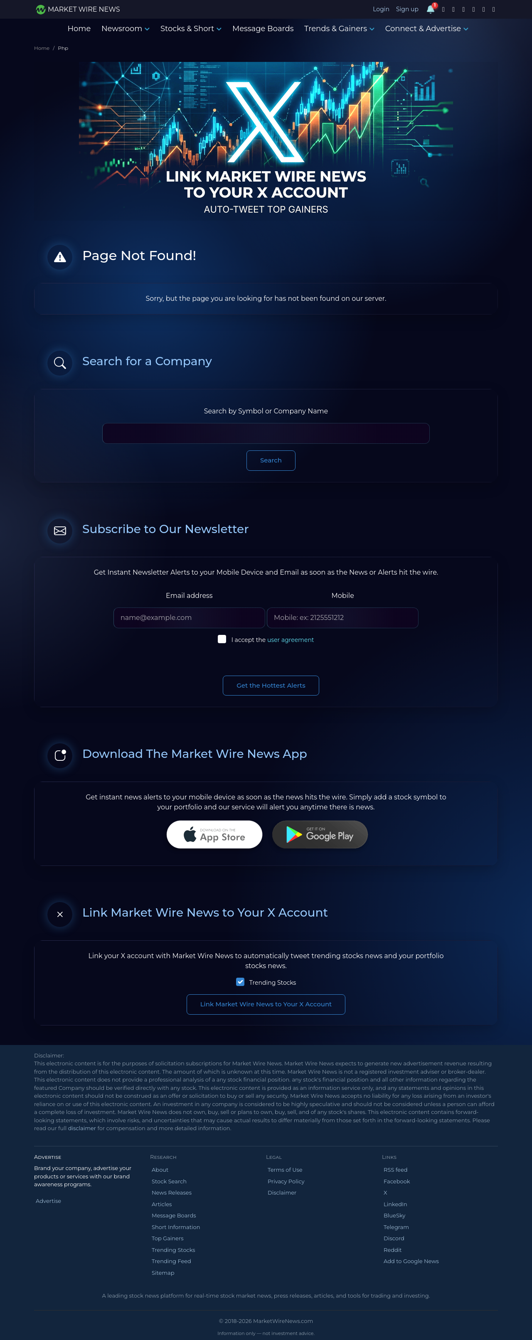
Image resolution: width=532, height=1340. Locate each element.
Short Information (176, 1227)
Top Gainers (168, 1238)
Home (79, 28)
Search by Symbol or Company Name (266, 411)
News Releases (172, 1192)
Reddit (393, 1250)
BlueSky (394, 1215)
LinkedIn (395, 1204)
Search (271, 460)
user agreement (290, 640)
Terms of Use (285, 1169)
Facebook (397, 1181)
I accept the (273, 640)
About (160, 1169)
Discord (394, 1238)
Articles (162, 1204)
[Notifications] (430, 9)
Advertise (48, 1200)
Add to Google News (411, 1261)
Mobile (342, 596)
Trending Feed (171, 1261)
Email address (189, 596)
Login (381, 9)
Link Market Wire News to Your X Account (266, 1004)
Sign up (407, 9)
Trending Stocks (272, 982)
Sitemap (163, 1272)
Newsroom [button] (125, 28)
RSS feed (396, 1169)
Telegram (396, 1227)
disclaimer (82, 1128)
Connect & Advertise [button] (427, 28)
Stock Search (169, 1181)
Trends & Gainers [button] (339, 28)
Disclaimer (282, 1192)
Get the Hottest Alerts (270, 685)
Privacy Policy (286, 1181)
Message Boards (263, 28)
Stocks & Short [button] (191, 28)
